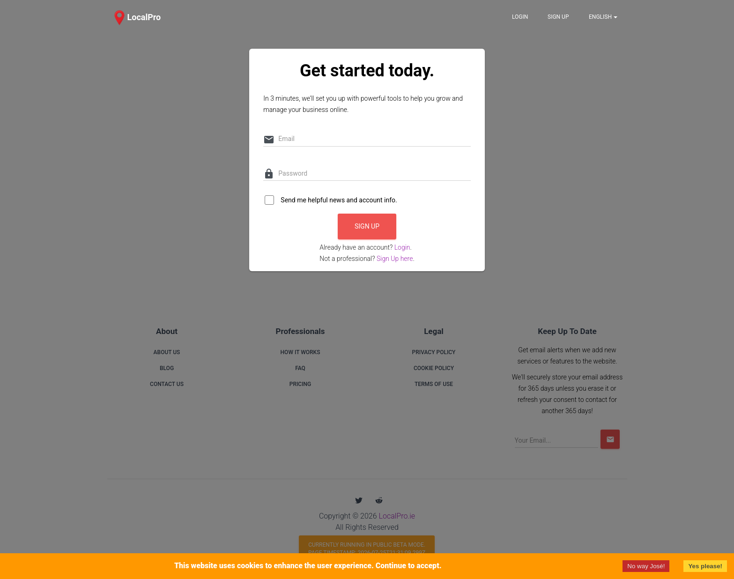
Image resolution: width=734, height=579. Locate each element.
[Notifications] (603, 17)
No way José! (646, 566)
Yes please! (705, 566)
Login (402, 247)
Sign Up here (395, 258)
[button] (136, 18)
